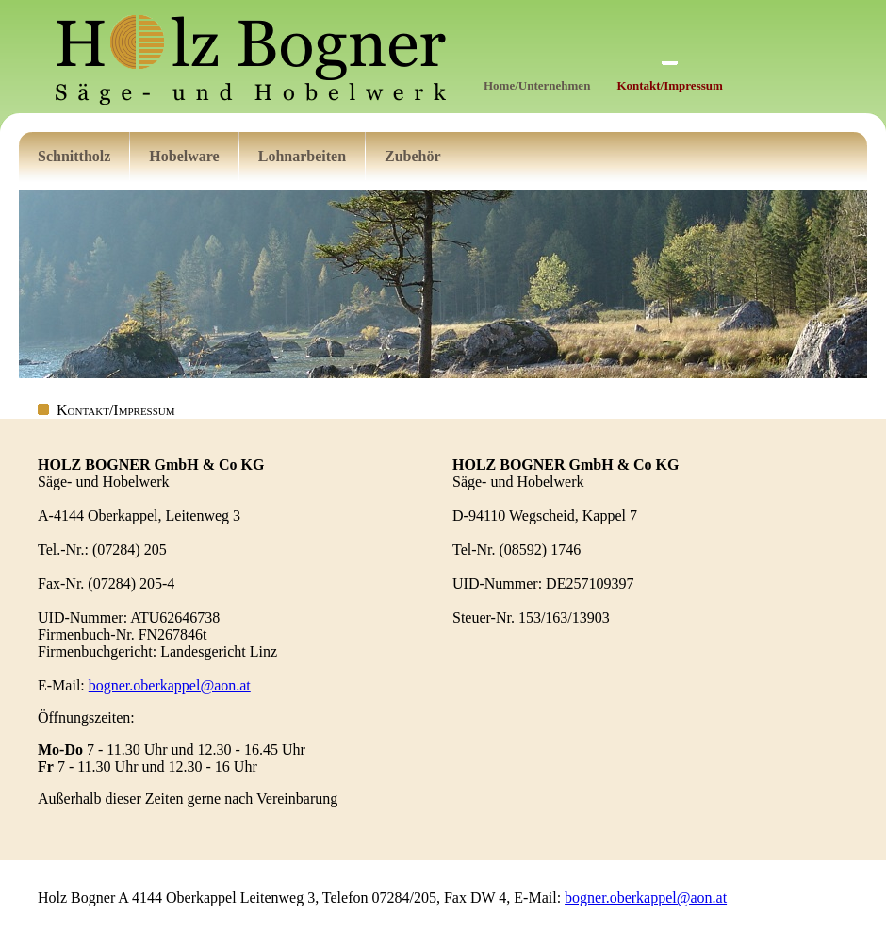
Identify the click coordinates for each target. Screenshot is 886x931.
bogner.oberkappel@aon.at (170, 685)
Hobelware (184, 156)
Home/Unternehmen (537, 85)
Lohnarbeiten (302, 156)
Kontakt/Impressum (669, 85)
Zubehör (413, 156)
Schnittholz (74, 156)
